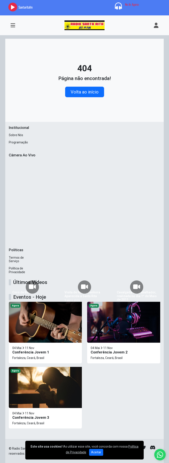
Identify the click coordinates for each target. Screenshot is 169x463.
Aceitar (96, 452)
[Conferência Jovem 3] (45, 397)
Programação (18, 142)
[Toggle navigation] (13, 25)
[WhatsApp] (160, 454)
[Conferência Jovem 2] (123, 332)
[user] (156, 25)
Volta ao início (85, 92)
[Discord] (152, 447)
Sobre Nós (16, 135)
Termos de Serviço (16, 259)
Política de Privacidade (17, 270)
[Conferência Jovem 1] (45, 332)
